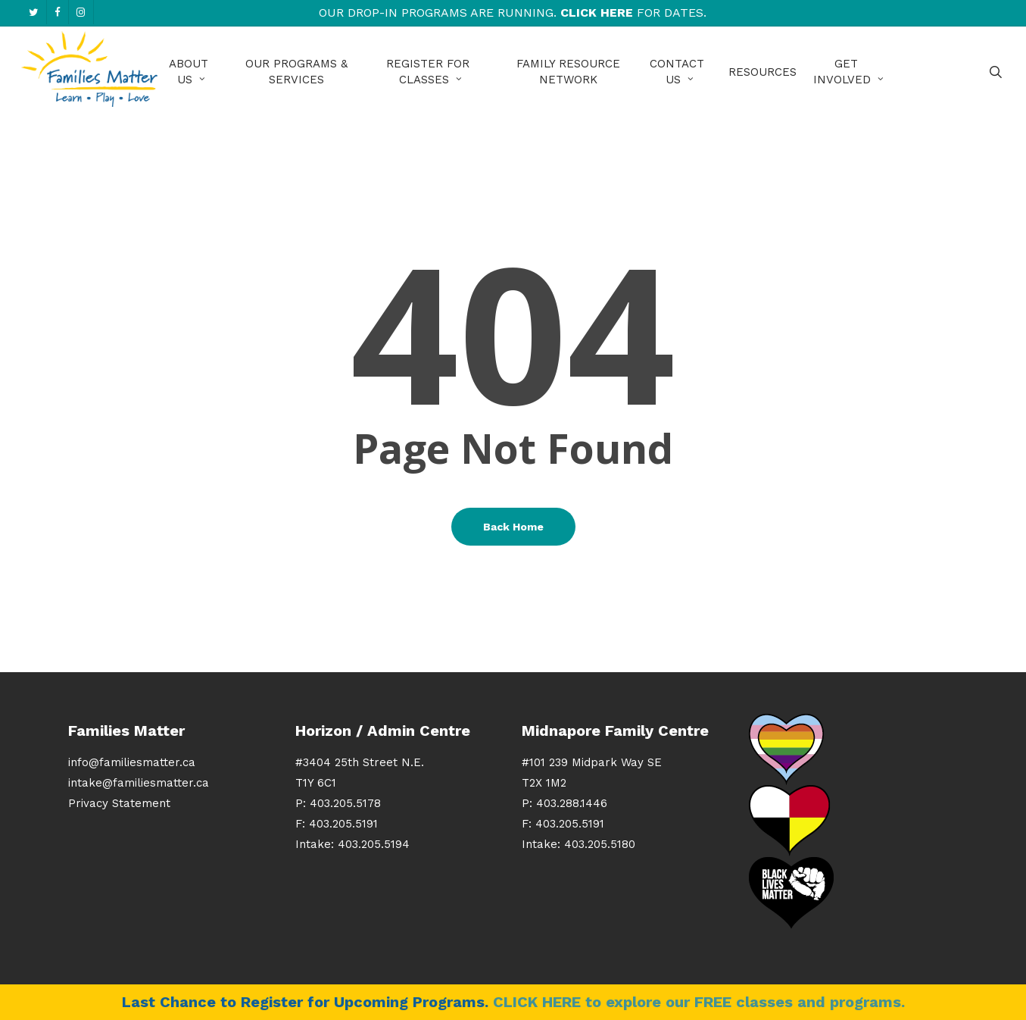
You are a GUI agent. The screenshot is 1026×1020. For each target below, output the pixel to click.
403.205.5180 (599, 844)
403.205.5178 (345, 803)
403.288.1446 (571, 803)
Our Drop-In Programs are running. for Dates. (512, 12)
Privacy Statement (119, 803)
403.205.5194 (374, 844)
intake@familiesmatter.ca (138, 783)
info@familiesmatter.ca (131, 762)
